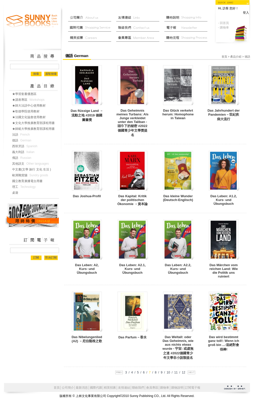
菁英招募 (91, 38)
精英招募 (110, 387)
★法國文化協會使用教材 (31, 117)
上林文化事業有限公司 (32, 21)
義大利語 (24, 152)
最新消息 (187, 38)
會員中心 (139, 38)
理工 (25, 187)
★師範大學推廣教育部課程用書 (35, 129)
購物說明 (187, 17)
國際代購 (91, 28)
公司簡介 (91, 17)
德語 (22, 140)
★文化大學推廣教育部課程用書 (35, 123)
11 (176, 372)
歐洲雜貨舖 (31, 175)
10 (168, 372)
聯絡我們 (139, 28)
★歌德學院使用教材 (28, 111)
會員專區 (152, 387)
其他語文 (31, 163)
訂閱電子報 (192, 387)
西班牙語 (25, 146)
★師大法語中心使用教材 (31, 105)
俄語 (22, 158)
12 (183, 372)
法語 (22, 134)
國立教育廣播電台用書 (29, 181)
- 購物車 (223, 27)
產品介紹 (235, 56)
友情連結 (139, 17)
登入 (246, 12)
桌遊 (17, 192)
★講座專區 (29, 100)
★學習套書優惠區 (26, 94)
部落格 (187, 28)
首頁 (224, 56)
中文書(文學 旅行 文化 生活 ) (33, 169)
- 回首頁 (223, 23)
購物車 (164, 387)
